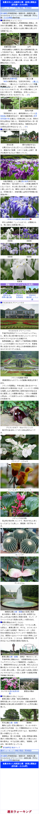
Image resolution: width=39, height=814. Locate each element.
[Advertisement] (19, 789)
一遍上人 (35, 81)
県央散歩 (28, 8)
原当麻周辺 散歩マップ (10, 747)
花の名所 (25, 181)
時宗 (5, 81)
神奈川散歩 (19, 8)
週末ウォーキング (7, 8)
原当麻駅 (4, 13)
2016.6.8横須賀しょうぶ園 (32, 297)
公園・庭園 (18, 612)
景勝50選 (13, 79)
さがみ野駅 (8, 18)
